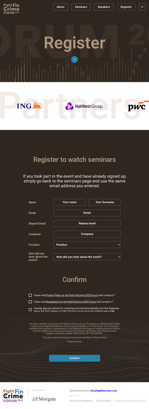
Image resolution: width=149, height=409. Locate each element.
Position (34, 244)
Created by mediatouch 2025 (130, 400)
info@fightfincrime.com (103, 390)
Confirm (74, 358)
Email (32, 213)
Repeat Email (37, 223)
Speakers (104, 7)
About (60, 7)
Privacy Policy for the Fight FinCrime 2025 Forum (72, 295)
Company (35, 234)
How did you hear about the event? (38, 257)
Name (32, 202)
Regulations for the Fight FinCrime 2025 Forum (71, 301)
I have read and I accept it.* (74, 295)
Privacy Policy (103, 400)
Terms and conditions (81, 400)
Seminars (81, 7)
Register (126, 7)
